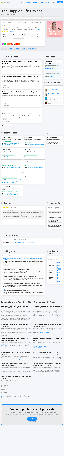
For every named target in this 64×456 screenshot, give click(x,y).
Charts (24, 50)
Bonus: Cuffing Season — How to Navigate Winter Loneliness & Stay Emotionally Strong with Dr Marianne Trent (23, 283)
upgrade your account (18, 336)
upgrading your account (44, 335)
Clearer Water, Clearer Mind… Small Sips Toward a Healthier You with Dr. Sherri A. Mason (19, 269)
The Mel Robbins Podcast (54, 91)
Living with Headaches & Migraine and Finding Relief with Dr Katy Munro (16, 290)
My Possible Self (8, 14)
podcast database (23, 362)
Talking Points (32, 50)
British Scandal (51, 103)
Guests (4, 50)
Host (10, 50)
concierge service (59, 361)
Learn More (32, 423)
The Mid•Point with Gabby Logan (54, 95)
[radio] (2, 33)
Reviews (16, 50)
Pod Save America (52, 99)
